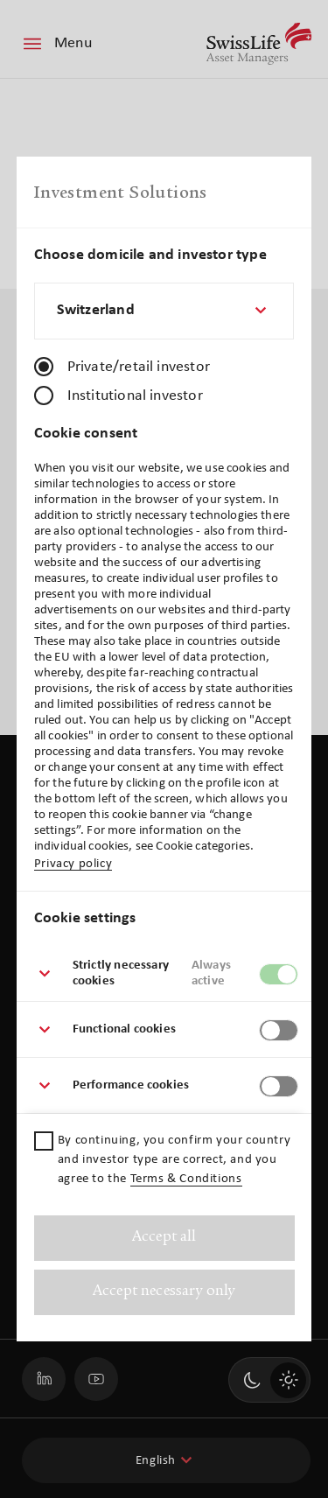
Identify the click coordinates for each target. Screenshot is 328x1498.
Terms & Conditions (186, 1179)
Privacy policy (73, 864)
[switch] (278, 974)
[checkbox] (43, 1141)
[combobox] (164, 311)
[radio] (43, 366)
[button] (164, 974)
